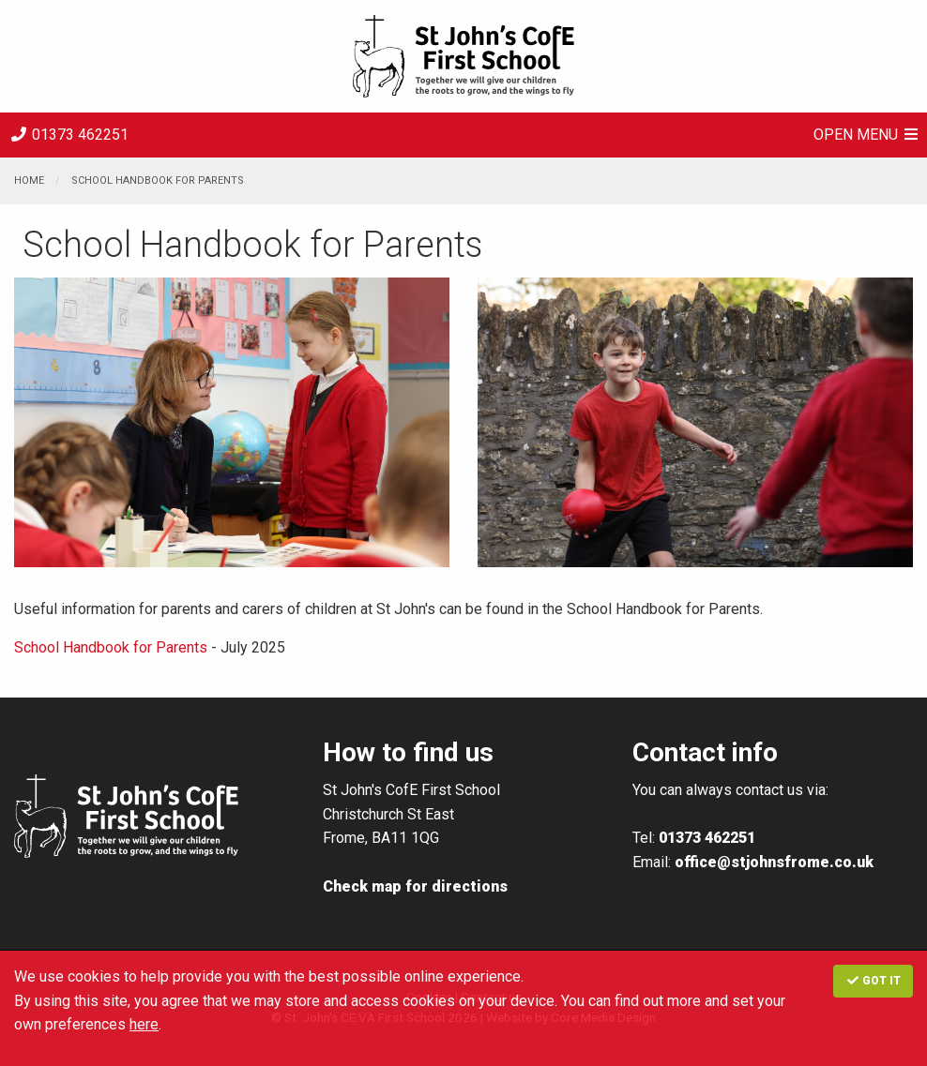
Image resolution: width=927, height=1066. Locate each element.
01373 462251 (69, 134)
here (144, 1024)
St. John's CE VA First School (463, 56)
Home (29, 180)
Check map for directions (415, 886)
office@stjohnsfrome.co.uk (774, 862)
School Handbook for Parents (157, 180)
